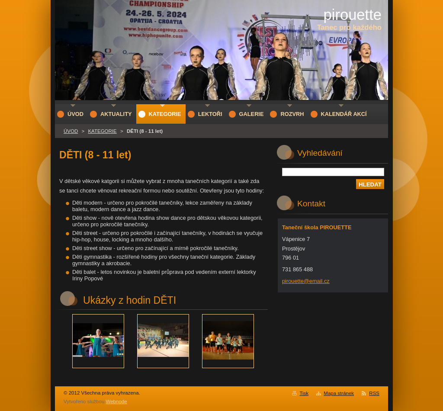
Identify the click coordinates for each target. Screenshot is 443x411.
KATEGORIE (102, 131)
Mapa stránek (339, 393)
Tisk (303, 393)
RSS (374, 393)
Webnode (116, 401)
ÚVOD (71, 131)
